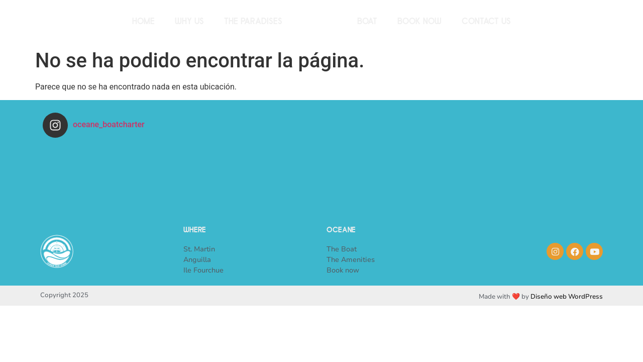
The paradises (253, 22)
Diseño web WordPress (566, 296)
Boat (367, 22)
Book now (419, 22)
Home (143, 22)
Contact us (486, 22)
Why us (189, 22)
